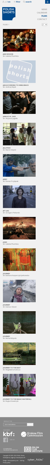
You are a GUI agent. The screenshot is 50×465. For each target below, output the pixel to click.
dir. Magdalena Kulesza (19, 368)
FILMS (44, 16)
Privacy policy (6, 462)
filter (16, 2)
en (9, 2)
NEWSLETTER (8, 421)
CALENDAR (42, 12)
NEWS (44, 9)
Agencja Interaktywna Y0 (18, 457)
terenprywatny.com (13, 460)
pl (5, 2)
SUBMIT (30, 424)
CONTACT (42, 19)
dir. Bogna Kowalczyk (19, 399)
